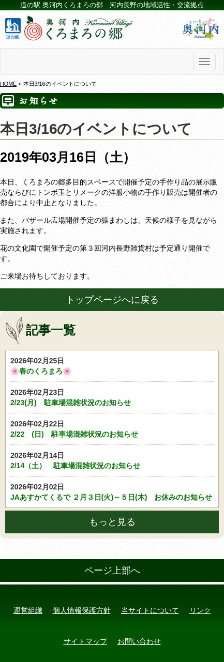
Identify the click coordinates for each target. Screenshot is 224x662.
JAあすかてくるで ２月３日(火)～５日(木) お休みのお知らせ (112, 491)
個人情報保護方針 (82, 610)
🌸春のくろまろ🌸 (112, 365)
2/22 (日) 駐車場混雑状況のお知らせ (112, 428)
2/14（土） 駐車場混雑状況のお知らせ (112, 460)
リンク (200, 610)
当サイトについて (150, 610)
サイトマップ (85, 641)
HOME (8, 84)
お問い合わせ (139, 641)
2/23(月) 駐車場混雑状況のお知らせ (112, 397)
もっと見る (112, 522)
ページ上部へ (112, 570)
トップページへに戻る (112, 300)
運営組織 (27, 610)
